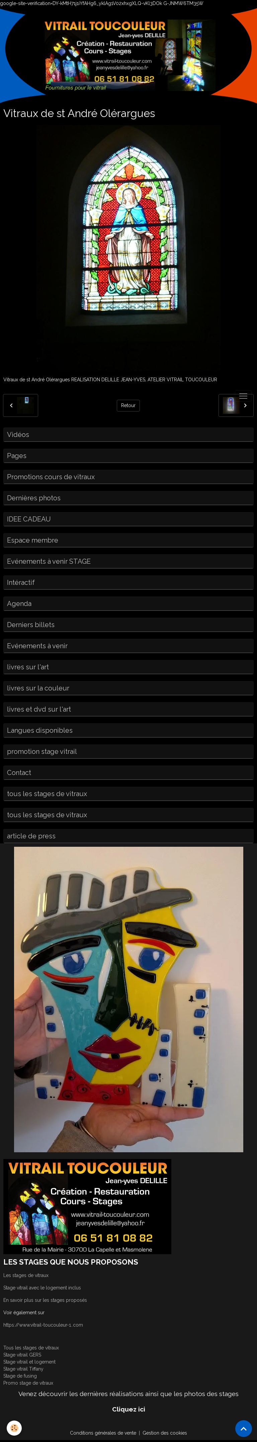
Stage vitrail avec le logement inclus (42, 1287)
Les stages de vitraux (26, 1275)
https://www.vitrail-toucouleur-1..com (43, 1325)
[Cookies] (14, 1428)
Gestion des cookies (165, 1433)
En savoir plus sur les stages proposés (45, 1300)
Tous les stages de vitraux (31, 1347)
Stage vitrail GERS (22, 1354)
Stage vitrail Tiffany (23, 1369)
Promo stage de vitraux (28, 1383)
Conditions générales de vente (103, 1433)
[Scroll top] (243, 1428)
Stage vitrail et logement (29, 1362)
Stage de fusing (20, 1376)
